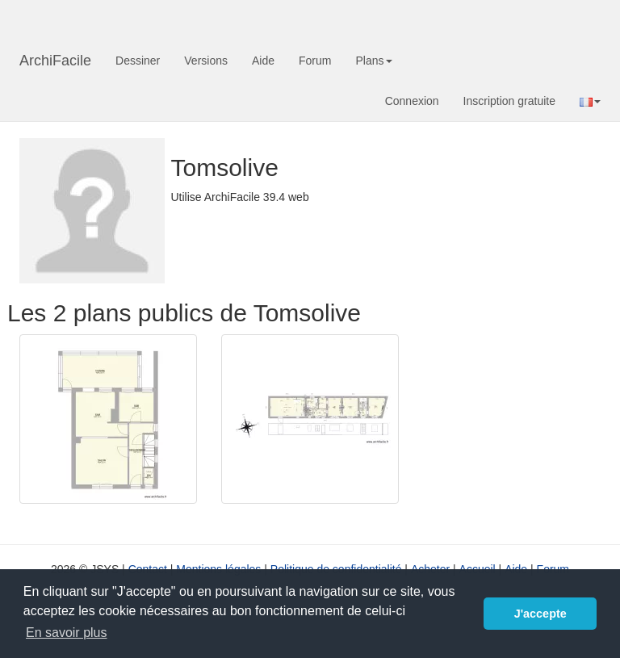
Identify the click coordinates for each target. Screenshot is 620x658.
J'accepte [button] (540, 613)
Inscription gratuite (509, 100)
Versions (206, 60)
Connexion (412, 100)
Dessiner (137, 60)
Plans (373, 60)
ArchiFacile (55, 60)
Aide (263, 60)
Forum (315, 60)
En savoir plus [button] (66, 632)
